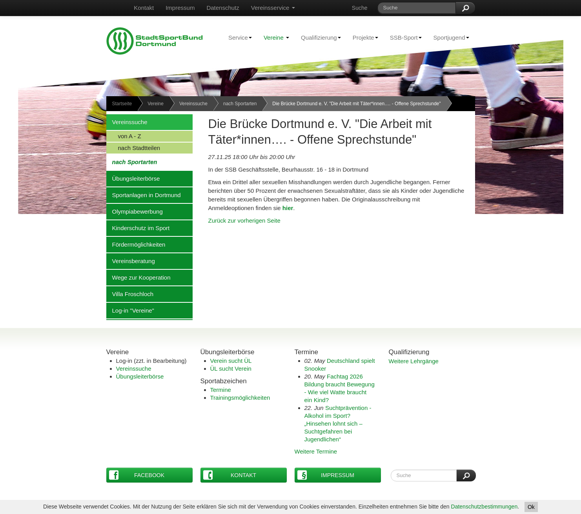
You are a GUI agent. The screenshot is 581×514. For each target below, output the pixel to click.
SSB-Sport (403, 37)
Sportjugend (448, 37)
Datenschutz (222, 7)
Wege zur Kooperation (138, 277)
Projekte (362, 37)
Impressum (180, 7)
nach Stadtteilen (133, 147)
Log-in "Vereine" (130, 310)
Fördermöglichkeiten (136, 244)
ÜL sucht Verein (230, 368)
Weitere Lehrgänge (414, 361)
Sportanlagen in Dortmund (143, 194)
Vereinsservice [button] (273, 7)
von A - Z (123, 135)
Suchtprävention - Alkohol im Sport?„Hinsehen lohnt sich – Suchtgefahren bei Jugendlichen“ (338, 423)
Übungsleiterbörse (133, 178)
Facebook (137, 475)
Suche (360, 8)
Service (237, 37)
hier (287, 208)
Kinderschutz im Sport (138, 227)
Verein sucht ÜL (231, 360)
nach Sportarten (240, 103)
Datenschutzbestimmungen (484, 506)
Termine (220, 389)
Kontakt (144, 7)
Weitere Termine (316, 451)
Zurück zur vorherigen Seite (244, 220)
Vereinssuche (193, 103)
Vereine (276, 37)
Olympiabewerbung (134, 211)
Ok (531, 507)
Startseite (122, 103)
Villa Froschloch (130, 293)
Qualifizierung (318, 37)
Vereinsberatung (130, 260)
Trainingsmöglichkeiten (240, 397)
